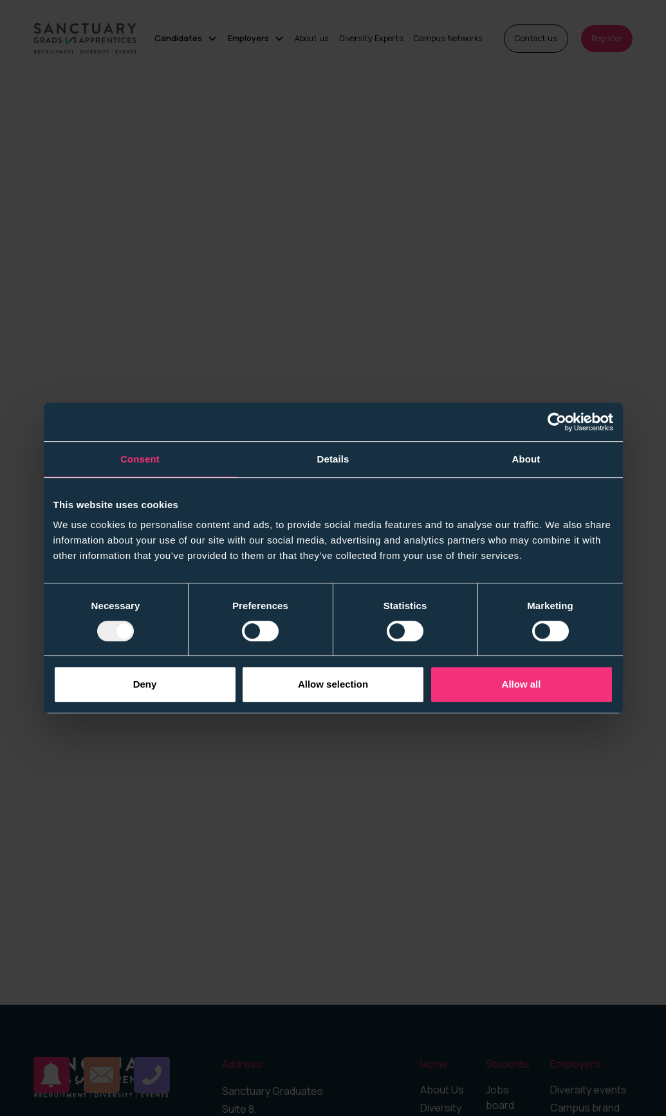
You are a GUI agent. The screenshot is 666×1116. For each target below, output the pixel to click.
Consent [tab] (140, 458)
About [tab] (526, 458)
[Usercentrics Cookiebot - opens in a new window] (557, 422)
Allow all (521, 684)
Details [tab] (333, 458)
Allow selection (333, 684)
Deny (145, 684)
